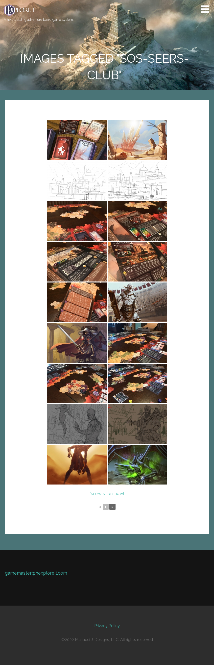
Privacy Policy (107, 625)
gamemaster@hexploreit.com (36, 573)
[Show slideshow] (107, 494)
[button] (207, 8)
